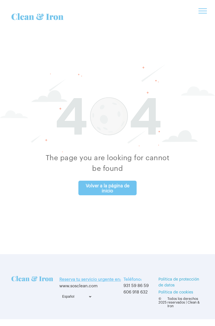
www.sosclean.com (78, 286)
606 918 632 (135, 292)
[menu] (202, 11)
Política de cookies (175, 292)
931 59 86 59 (136, 286)
